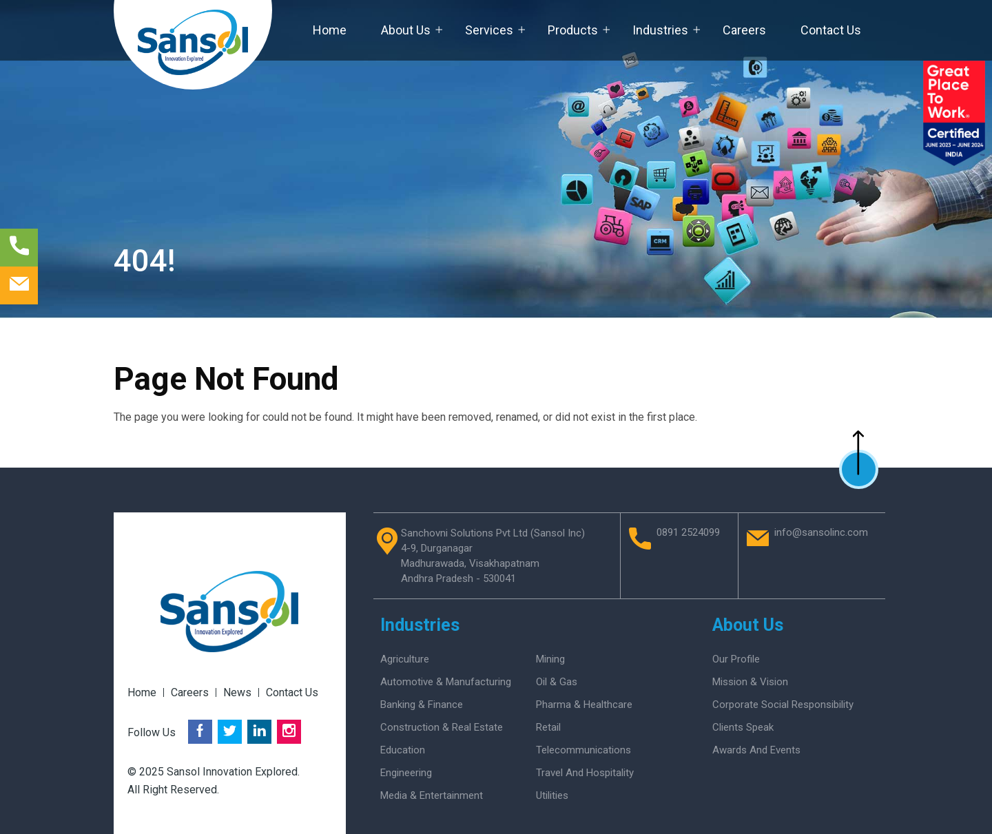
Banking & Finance (421, 704)
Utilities (552, 795)
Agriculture (404, 659)
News (237, 692)
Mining (550, 659)
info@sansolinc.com (821, 533)
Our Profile (736, 659)
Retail (548, 727)
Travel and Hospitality (585, 773)
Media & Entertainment (431, 795)
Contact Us (830, 30)
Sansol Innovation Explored (232, 771)
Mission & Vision (750, 682)
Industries (660, 30)
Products (573, 30)
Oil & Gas (556, 682)
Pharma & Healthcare (584, 704)
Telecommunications (583, 750)
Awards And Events (756, 750)
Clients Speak (743, 727)
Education (402, 750)
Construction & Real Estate (441, 727)
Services (489, 30)
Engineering (406, 773)
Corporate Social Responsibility (783, 704)
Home (330, 30)
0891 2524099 (688, 533)
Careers (744, 30)
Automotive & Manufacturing (445, 682)
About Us (406, 30)
